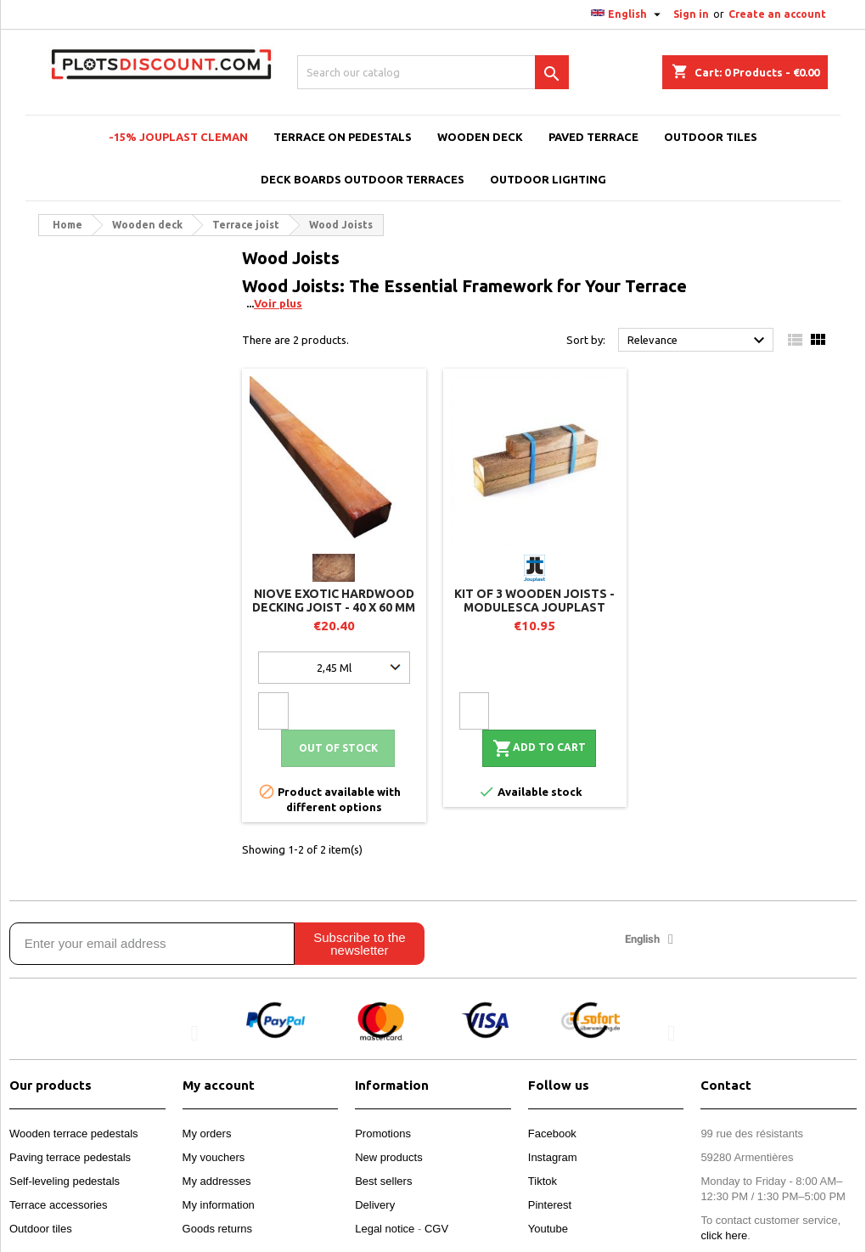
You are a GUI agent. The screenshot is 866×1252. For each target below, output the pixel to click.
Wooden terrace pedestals (73, 1133)
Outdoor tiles (40, 1228)
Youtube (548, 1228)
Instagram (552, 1157)
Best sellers (383, 1181)
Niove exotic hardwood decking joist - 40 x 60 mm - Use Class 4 (333, 607)
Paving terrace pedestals (70, 1157)
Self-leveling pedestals (64, 1181)
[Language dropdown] (628, 14)
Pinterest (549, 1204)
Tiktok (542, 1181)
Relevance (698, 340)
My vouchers (214, 1157)
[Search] (433, 72)
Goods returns (217, 1228)
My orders (207, 1133)
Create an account (777, 14)
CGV (436, 1228)
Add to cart (539, 748)
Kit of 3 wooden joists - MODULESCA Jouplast (534, 600)
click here (723, 1235)
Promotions (383, 1133)
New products (388, 1157)
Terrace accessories (58, 1204)
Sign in (691, 14)
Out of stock (338, 747)
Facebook (552, 1133)
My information (219, 1204)
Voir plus (278, 303)
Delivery (375, 1204)
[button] (195, 1033)
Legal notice (384, 1228)
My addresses (217, 1181)
